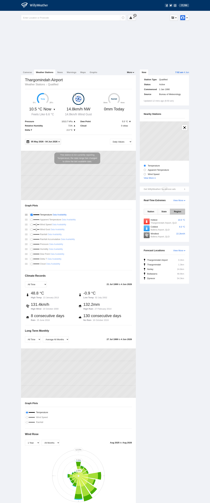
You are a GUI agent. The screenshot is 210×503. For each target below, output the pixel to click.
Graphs (93, 72)
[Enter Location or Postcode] (73, 18)
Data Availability (60, 215)
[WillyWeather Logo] (36, 5)
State (164, 211)
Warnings (71, 72)
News (60, 72)
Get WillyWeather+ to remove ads (160, 189)
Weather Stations (44, 72)
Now (144, 72)
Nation (150, 211)
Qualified (53, 84)
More (129, 72)
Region (177, 211)
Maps (83, 72)
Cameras (27, 72)
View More (149, 178)
